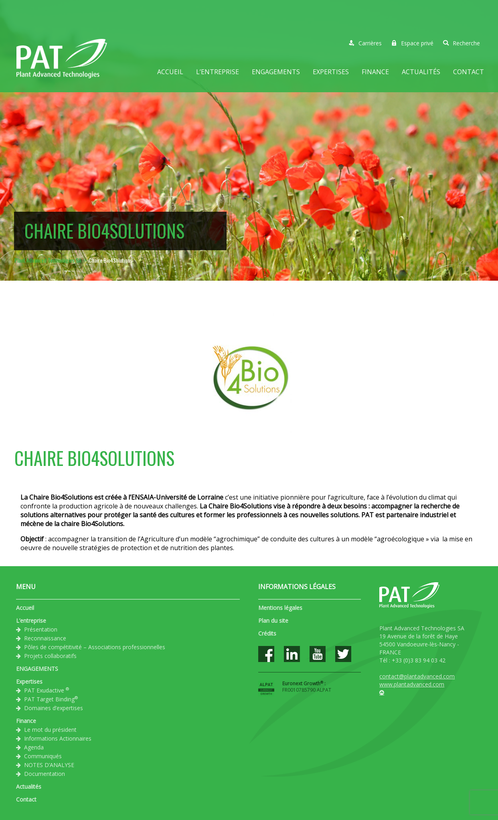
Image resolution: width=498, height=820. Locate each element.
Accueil (170, 71)
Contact (468, 71)
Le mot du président (50, 729)
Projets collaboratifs (50, 656)
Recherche (461, 43)
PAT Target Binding (51, 699)
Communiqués (43, 756)
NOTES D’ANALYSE (49, 765)
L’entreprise (217, 71)
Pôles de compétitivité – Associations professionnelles (94, 647)
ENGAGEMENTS (276, 71)
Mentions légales (280, 607)
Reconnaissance (45, 638)
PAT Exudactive (46, 690)
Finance (375, 71)
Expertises (331, 71)
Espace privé (412, 43)
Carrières (365, 43)
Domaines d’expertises (53, 708)
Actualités (421, 71)
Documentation (44, 773)
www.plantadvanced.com (411, 684)
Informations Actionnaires (57, 738)
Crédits (267, 633)
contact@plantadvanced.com (417, 676)
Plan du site (273, 620)
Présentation (40, 629)
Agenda (34, 747)
